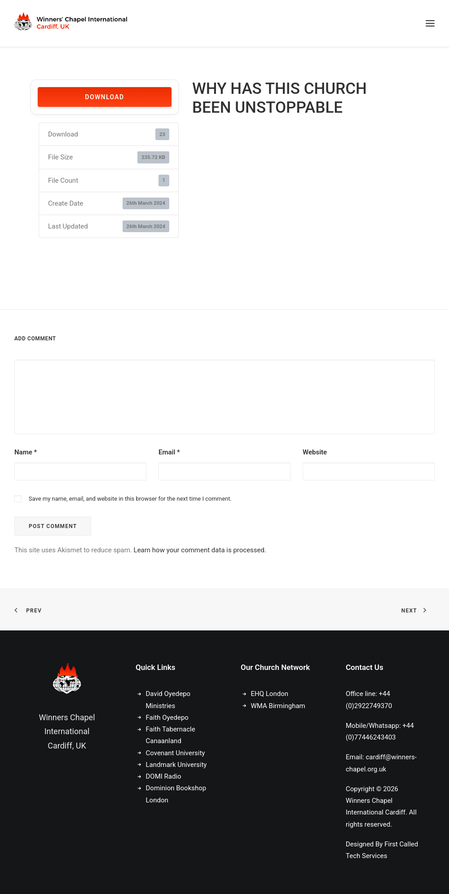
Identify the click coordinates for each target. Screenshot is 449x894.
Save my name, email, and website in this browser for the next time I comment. (130, 498)
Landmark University (176, 765)
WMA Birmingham (278, 706)
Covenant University (176, 753)
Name (25, 452)
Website (315, 452)
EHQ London (269, 694)
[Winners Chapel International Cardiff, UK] (71, 23)
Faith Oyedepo (167, 717)
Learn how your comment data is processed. (200, 550)
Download (104, 97)
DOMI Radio (163, 776)
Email (169, 452)
